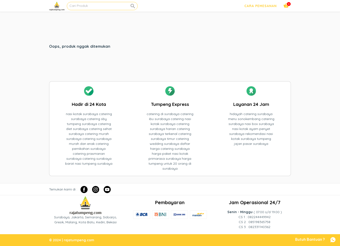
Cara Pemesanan (260, 6)
